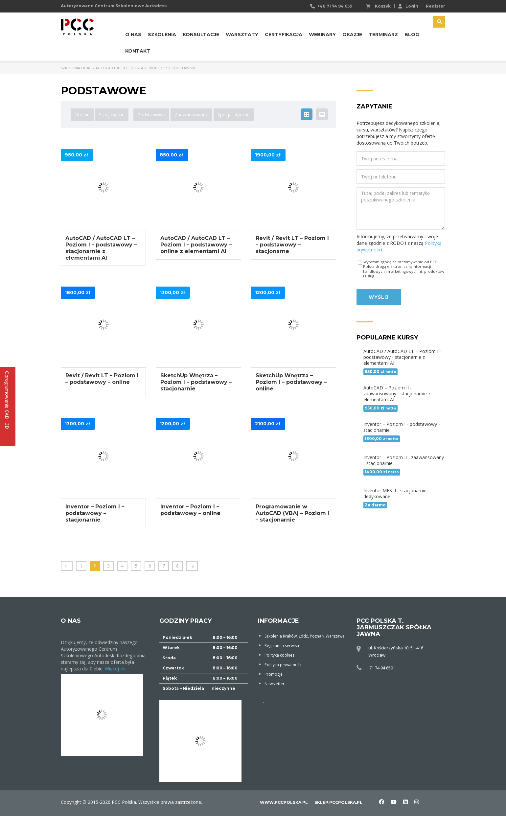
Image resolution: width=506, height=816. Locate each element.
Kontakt (137, 51)
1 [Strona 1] (81, 566)
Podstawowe (151, 114)
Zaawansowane (191, 114)
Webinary (322, 34)
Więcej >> (115, 668)
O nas (133, 34)
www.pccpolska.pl (284, 802)
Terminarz (383, 34)
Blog (411, 34)
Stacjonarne (112, 114)
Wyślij (379, 297)
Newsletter (274, 684)
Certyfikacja (283, 34)
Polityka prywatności (283, 664)
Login (408, 6)
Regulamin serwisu (281, 645)
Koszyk (378, 6)
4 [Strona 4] (122, 566)
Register (435, 6)
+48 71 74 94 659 (334, 6)
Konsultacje (201, 34)
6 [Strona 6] (150, 566)
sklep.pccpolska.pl (338, 802)
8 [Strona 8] (177, 566)
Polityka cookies (279, 655)
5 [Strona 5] (136, 566)
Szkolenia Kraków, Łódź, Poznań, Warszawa (304, 636)
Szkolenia (162, 34)
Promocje (273, 674)
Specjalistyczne (234, 114)
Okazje (352, 34)
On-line (82, 114)
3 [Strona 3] (108, 566)
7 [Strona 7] (163, 566)
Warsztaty (242, 34)
